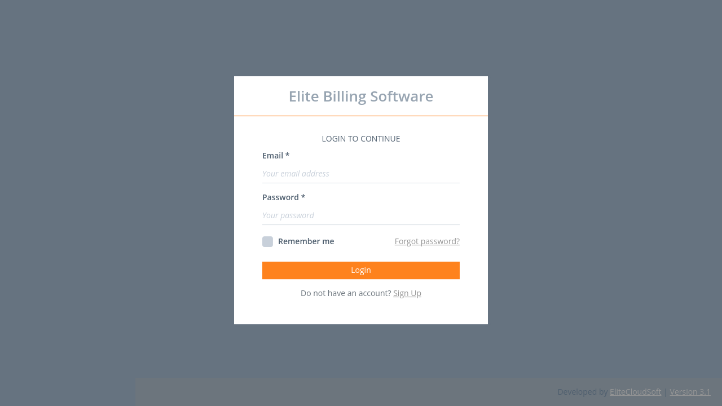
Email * (275, 155)
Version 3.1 (690, 391)
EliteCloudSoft (635, 391)
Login (361, 269)
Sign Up (407, 293)
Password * (283, 197)
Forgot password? (427, 241)
